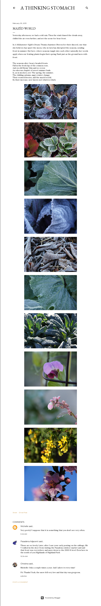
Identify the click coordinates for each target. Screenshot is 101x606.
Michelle (24, 526)
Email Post (23, 513)
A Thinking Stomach (48, 8)
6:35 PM (24, 576)
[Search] (86, 7)
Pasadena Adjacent (29, 541)
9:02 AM (24, 534)
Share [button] (15, 513)
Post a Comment (20, 582)
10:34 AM (24, 556)
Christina (24, 564)
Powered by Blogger (50, 597)
